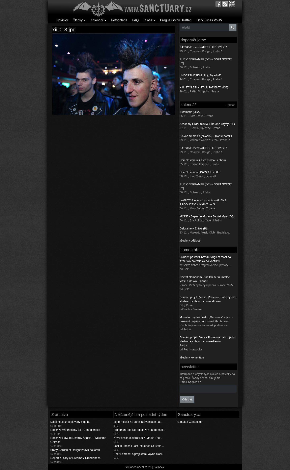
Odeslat (187, 399)
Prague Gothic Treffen (176, 20)
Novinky (62, 20)
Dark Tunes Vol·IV (209, 20)
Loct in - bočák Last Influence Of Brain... (139, 445)
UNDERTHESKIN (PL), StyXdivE (200, 75)
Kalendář (98, 20)
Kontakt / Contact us (189, 421)
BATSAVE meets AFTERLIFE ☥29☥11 (204, 47)
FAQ (135, 20)
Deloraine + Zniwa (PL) (194, 228)
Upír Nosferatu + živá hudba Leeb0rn (203, 160)
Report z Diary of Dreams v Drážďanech (75, 458)
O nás (149, 20)
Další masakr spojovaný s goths (70, 421)
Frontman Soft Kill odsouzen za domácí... (139, 429)
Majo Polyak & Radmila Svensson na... (138, 421)
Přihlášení (159, 467)
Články (79, 20)
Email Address (190, 382)
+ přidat (230, 104)
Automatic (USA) (190, 112)
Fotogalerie (119, 20)
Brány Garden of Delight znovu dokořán (75, 450)
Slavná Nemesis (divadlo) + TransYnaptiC (206, 136)
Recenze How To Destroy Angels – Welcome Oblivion (78, 439)
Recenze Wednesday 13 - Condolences (75, 429)
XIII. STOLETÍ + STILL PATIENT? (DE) (204, 87)
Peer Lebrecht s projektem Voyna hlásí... (139, 454)
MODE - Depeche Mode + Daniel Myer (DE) (207, 216)
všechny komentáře (192, 357)
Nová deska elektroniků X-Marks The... (138, 437)
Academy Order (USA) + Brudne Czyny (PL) (207, 124)
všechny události (190, 240)
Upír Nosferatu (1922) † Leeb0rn (200, 172)
